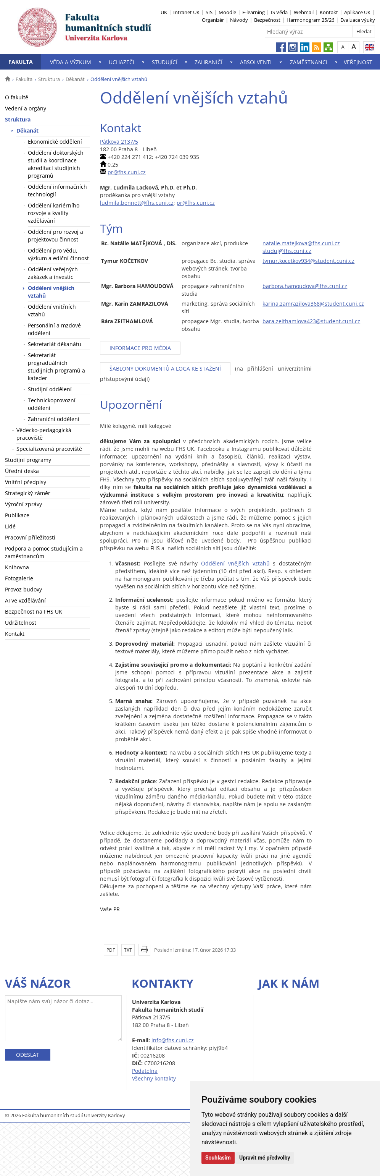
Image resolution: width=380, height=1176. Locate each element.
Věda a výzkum (70, 62)
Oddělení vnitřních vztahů (52, 310)
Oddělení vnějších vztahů (51, 291)
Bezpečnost (267, 19)
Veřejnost (358, 62)
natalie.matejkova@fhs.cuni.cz (301, 243)
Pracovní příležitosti (30, 537)
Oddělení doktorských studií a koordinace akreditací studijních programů (56, 164)
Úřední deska (22, 471)
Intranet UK (186, 12)
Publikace (17, 515)
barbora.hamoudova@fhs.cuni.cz (304, 286)
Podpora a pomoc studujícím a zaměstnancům (44, 552)
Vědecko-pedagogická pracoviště (43, 433)
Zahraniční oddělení (53, 419)
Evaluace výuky (357, 19)
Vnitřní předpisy (25, 482)
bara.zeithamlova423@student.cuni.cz (311, 321)
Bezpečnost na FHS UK (33, 611)
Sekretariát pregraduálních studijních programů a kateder (56, 367)
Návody (239, 19)
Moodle (227, 12)
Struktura (49, 79)
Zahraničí (208, 62)
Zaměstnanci (308, 62)
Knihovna (17, 567)
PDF (110, 950)
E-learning (253, 12)
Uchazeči (121, 62)
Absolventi (256, 62)
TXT (128, 950)
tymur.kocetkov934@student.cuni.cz (308, 260)
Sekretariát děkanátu (54, 344)
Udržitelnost (20, 622)
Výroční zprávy (23, 504)
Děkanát (75, 79)
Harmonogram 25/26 (310, 19)
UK (164, 12)
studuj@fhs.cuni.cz (286, 250)
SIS (209, 12)
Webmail (304, 12)
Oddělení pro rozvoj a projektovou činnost (55, 235)
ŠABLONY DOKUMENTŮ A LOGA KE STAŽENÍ (165, 368)
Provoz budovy (23, 589)
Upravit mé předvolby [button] (264, 1158)
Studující (164, 62)
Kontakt (329, 12)
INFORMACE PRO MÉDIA (140, 348)
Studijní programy (28, 459)
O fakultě (16, 97)
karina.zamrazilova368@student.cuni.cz (313, 303)
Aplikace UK (357, 12)
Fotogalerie (19, 578)
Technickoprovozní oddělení (52, 404)
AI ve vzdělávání (25, 600)
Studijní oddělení (50, 389)
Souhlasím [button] (218, 1158)
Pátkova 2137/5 (119, 141)
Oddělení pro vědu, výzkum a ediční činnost (58, 254)
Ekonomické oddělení (55, 141)
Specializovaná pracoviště (49, 448)
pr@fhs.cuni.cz (127, 172)
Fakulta (20, 61)
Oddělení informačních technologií (57, 190)
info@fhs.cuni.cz (172, 1040)
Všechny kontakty (154, 1078)
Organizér (213, 19)
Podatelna (145, 1070)
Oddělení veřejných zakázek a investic (53, 273)
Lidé (10, 526)
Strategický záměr (27, 493)
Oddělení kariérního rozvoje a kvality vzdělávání (53, 213)
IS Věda (279, 12)
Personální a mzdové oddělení (54, 329)
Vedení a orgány (25, 108)
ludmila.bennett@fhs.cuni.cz (137, 202)
